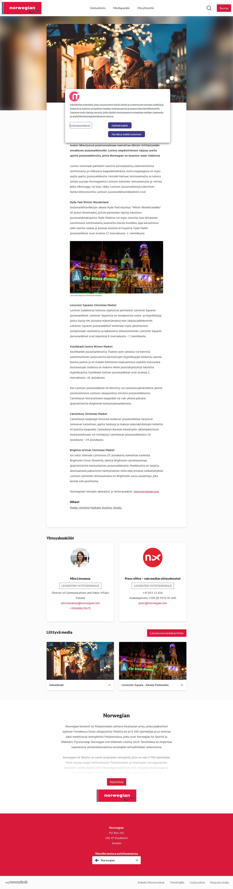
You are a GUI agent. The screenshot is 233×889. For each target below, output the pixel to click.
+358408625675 (80, 608)
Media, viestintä (79, 507)
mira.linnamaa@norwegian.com (80, 603)
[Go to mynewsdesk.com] (17, 882)
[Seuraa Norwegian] (224, 8)
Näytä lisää (116, 782)
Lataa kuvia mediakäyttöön (167, 633)
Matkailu (95, 507)
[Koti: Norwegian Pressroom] (21, 8)
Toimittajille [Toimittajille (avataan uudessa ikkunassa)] (177, 882)
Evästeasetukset (80, 125)
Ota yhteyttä (145, 8)
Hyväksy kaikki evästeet (126, 134)
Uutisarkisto (97, 8)
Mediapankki (121, 8)
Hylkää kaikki (120, 125)
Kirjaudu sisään (219, 882)
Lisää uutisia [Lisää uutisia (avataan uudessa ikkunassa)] (197, 882)
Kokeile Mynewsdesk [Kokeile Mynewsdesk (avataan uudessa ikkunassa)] (151, 882)
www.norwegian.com (146, 491)
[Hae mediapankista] (209, 8)
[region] (117, 116)
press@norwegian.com (153, 603)
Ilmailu (117, 507)
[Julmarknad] (80, 661)
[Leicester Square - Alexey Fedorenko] (152, 661)
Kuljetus (107, 507)
